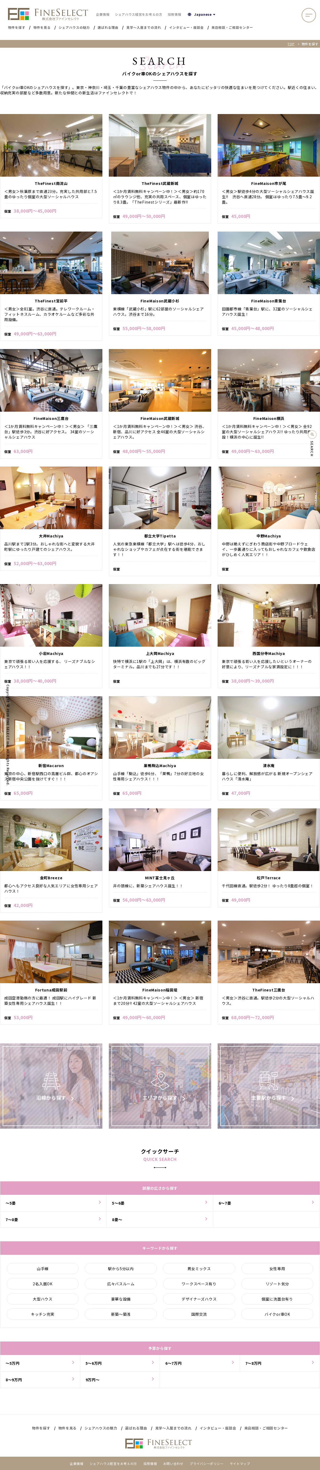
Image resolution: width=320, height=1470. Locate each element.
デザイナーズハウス (199, 1302)
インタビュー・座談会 (218, 1428)
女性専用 (277, 1271)
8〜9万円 (14, 1382)
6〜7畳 (225, 1206)
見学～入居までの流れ (173, 1428)
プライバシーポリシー (206, 1463)
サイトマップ (240, 1463)
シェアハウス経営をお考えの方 (138, 14)
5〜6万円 (94, 1366)
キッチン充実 (42, 1317)
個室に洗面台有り (277, 1302)
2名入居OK (42, 1286)
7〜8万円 (253, 1366)
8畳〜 (117, 1222)
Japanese (202, 14)
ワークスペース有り (199, 1286)
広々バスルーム (121, 1286)
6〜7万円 (173, 1366)
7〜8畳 (12, 1222)
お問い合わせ (173, 1463)
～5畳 (11, 1206)
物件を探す (41, 1428)
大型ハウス (43, 1302)
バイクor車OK (277, 1317)
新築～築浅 (121, 1317)
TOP (290, 44)
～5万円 (13, 1366)
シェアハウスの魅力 (101, 1428)
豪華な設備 (121, 1302)
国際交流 (199, 1317)
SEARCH (312, 449)
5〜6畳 (118, 1206)
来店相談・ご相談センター (266, 1428)
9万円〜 (93, 1382)
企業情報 (103, 14)
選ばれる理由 (136, 1428)
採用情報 (174, 14)
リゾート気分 (277, 1286)
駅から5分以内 (121, 1271)
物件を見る (67, 1428)
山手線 (43, 1271)
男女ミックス (199, 1271)
